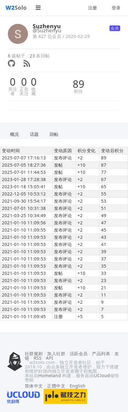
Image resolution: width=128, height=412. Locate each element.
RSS (37, 358)
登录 (116, 8)
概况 (14, 134)
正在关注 (24, 91)
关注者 (12, 91)
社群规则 (34, 353)
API (49, 358)
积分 (78, 91)
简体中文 (34, 386)
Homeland (49, 375)
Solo (16, 7)
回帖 (54, 134)
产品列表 (101, 353)
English (78, 386)
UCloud (102, 375)
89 (78, 84)
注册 (92, 8)
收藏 (33, 91)
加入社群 (56, 353)
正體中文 (56, 386)
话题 (34, 134)
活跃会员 (79, 353)
